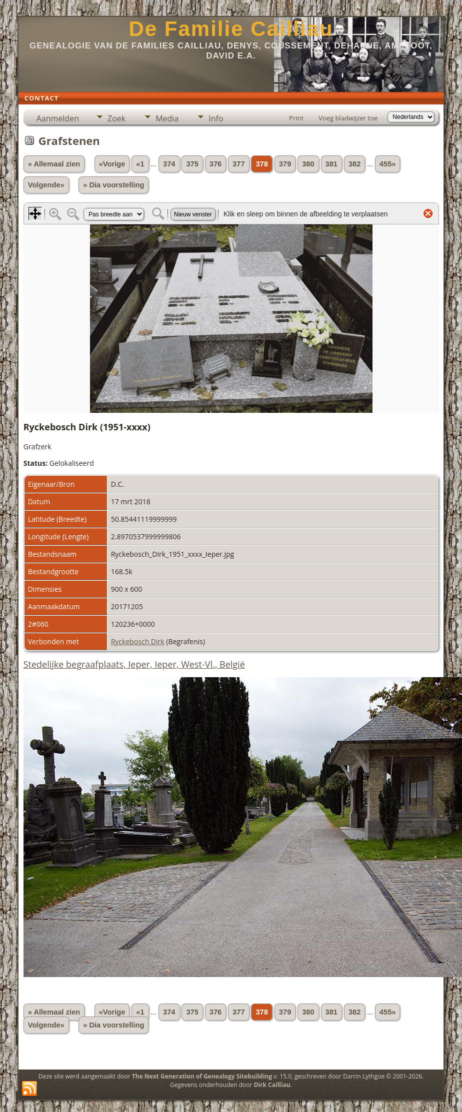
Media (167, 118)
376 (216, 164)
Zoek (117, 118)
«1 (140, 164)
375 (192, 164)
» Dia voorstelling (113, 185)
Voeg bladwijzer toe (348, 117)
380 (308, 164)
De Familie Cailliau (230, 28)
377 (238, 164)
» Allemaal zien (54, 164)
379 (285, 164)
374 (169, 164)
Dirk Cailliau (272, 1085)
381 (332, 164)
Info (215, 118)
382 (354, 164)
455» (388, 164)
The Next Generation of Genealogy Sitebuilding (202, 1076)
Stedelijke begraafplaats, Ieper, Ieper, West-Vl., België (134, 664)
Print (296, 117)
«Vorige (112, 164)
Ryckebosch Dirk (137, 641)
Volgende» (46, 185)
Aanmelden (57, 118)
